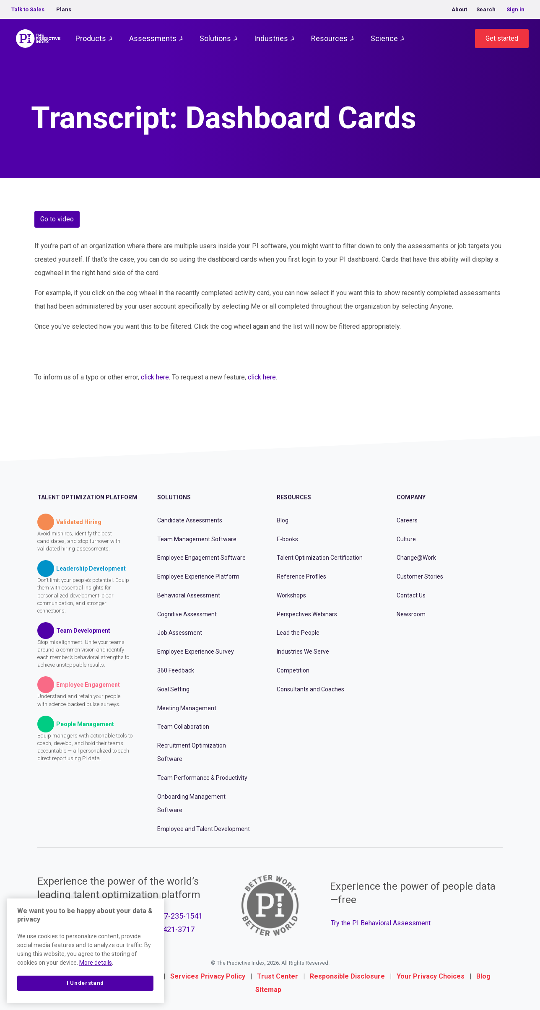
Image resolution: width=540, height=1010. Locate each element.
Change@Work (416, 557)
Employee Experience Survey (195, 651)
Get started (501, 38)
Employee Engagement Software (201, 557)
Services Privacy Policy (207, 976)
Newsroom (411, 614)
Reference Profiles (301, 576)
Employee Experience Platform (198, 576)
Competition (293, 670)
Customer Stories (420, 576)
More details (95, 962)
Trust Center (277, 976)
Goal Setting (173, 689)
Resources (329, 38)
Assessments (153, 38)
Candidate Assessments (189, 520)
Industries (271, 38)
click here (155, 377)
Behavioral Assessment (188, 595)
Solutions (215, 38)
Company (411, 497)
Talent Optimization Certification (320, 557)
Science (384, 38)
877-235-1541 (179, 915)
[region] (85, 950)
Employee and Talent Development (203, 829)
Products (90, 38)
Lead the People (298, 632)
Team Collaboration (183, 726)
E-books (287, 539)
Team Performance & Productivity (202, 777)
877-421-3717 (171, 929)
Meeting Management (186, 708)
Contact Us (411, 595)
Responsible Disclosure (347, 976)
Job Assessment (179, 632)
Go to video (57, 219)
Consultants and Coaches (310, 689)
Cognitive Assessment (187, 614)
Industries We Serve (303, 651)
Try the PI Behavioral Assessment (381, 923)
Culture (406, 539)
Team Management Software (196, 539)
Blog (282, 520)
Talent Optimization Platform (87, 497)
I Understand (85, 983)
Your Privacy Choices (431, 976)
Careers (407, 520)
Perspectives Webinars (307, 614)
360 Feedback (175, 670)
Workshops (291, 595)
